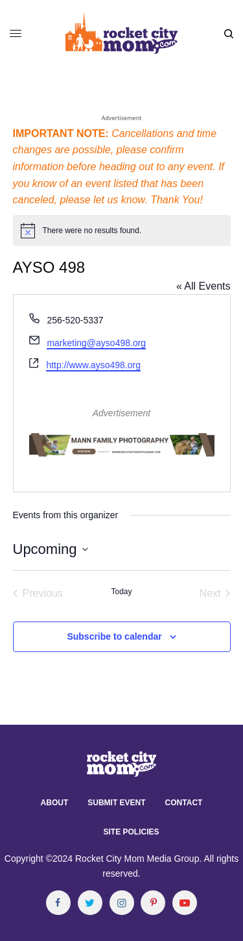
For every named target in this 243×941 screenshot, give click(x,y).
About (55, 802)
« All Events (203, 286)
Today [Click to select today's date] (121, 591)
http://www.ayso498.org (93, 365)
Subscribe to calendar (114, 636)
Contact (184, 802)
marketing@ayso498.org (96, 343)
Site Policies (131, 831)
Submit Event (116, 802)
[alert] (122, 230)
